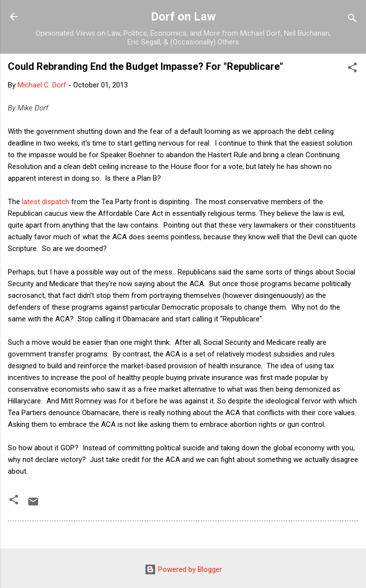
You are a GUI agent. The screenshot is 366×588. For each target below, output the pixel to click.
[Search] (352, 20)
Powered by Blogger (183, 569)
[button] (352, 69)
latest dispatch (45, 201)
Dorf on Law (183, 16)
